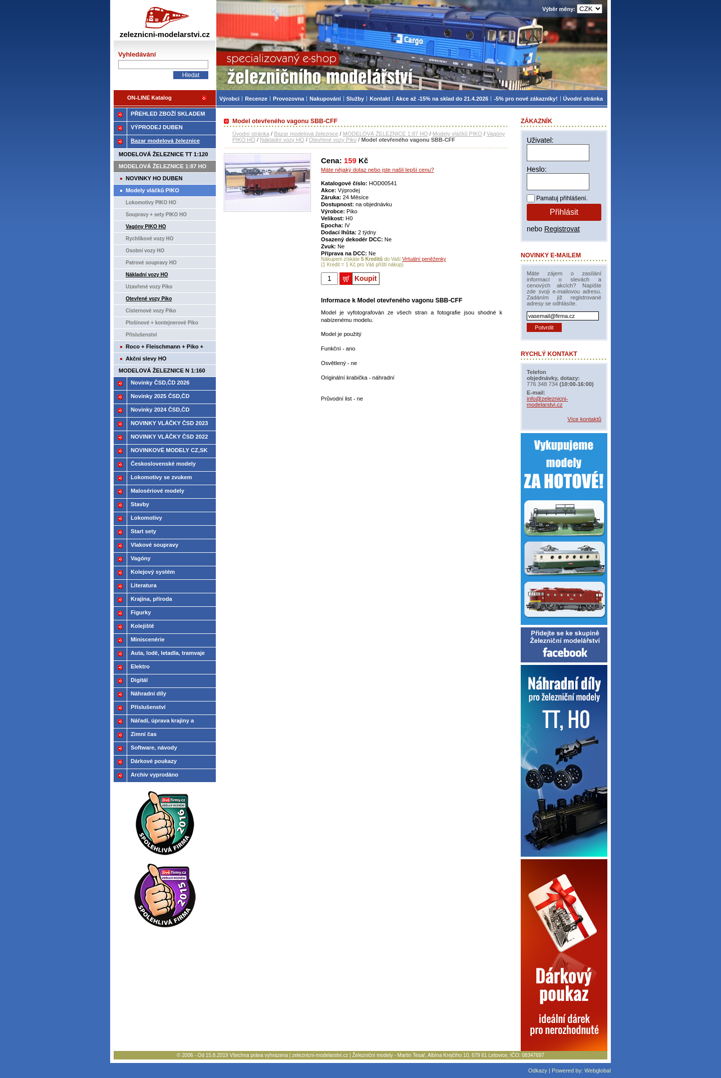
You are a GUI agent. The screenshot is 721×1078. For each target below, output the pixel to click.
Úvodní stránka (250, 134)
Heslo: (537, 169)
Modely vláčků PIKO (457, 134)
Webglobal (597, 1070)
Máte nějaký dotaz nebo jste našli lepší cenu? (377, 170)
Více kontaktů (584, 419)
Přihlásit (564, 212)
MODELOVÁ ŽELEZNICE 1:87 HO (385, 134)
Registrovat (562, 229)
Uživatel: (540, 140)
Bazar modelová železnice (306, 134)
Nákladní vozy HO (282, 140)
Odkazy (537, 1070)
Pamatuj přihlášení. (562, 198)
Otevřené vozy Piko (332, 140)
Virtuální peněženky (424, 259)
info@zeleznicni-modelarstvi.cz (547, 402)
